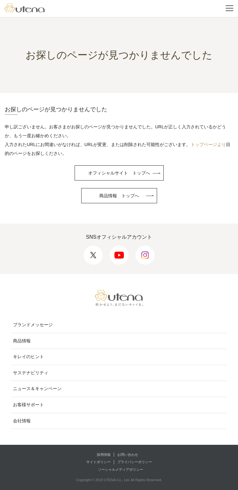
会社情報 (22, 420)
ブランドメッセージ (33, 324)
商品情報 (22, 340)
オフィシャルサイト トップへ (119, 172)
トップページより (208, 144)
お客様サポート (28, 404)
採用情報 (104, 454)
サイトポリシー (98, 462)
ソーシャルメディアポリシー (120, 469)
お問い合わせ (127, 454)
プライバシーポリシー (134, 462)
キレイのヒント (28, 356)
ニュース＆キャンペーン (37, 388)
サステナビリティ (30, 372)
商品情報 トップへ (119, 195)
